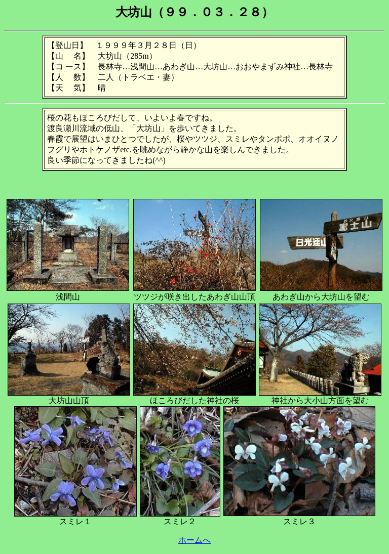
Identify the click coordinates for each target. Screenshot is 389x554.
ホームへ (194, 540)
